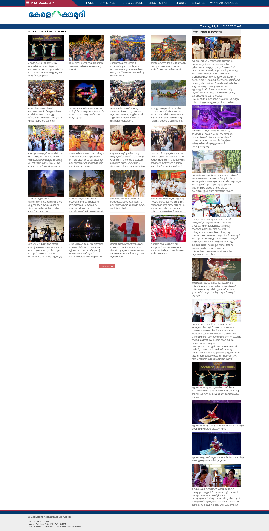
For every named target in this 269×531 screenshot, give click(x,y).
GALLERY (42, 32)
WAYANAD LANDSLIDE (224, 2)
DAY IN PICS (107, 2)
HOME (90, 2)
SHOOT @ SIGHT (159, 2)
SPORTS (180, 2)
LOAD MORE (107, 266)
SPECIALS (198, 2)
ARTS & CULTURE (132, 2)
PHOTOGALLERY (40, 2)
